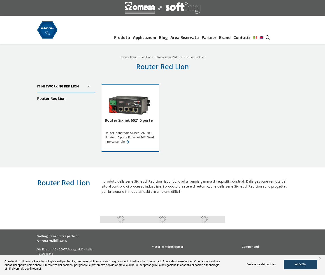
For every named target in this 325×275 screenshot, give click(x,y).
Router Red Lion (51, 98)
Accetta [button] (300, 264)
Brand (225, 37)
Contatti (241, 37)
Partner (209, 37)
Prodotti (122, 37)
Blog (163, 37)
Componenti (250, 247)
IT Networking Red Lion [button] (63, 86)
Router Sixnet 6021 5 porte (129, 120)
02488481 (48, 254)
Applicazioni (144, 37)
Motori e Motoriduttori (168, 247)
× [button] (320, 258)
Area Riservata (184, 37)
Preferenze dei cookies (261, 264)
